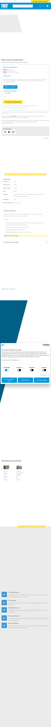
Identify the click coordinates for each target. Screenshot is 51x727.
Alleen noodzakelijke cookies (9, 380)
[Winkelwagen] (47, 6)
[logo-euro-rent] (4, 6)
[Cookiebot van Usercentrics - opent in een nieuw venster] (43, 345)
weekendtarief (27, 79)
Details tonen (43, 375)
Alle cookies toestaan (42, 380)
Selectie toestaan (25, 380)
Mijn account (42, 6)
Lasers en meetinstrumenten (12, 62)
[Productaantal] (5, 98)
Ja (8, 93)
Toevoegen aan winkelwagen (12, 102)
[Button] (5, 132)
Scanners (25, 62)
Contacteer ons (16, 107)
